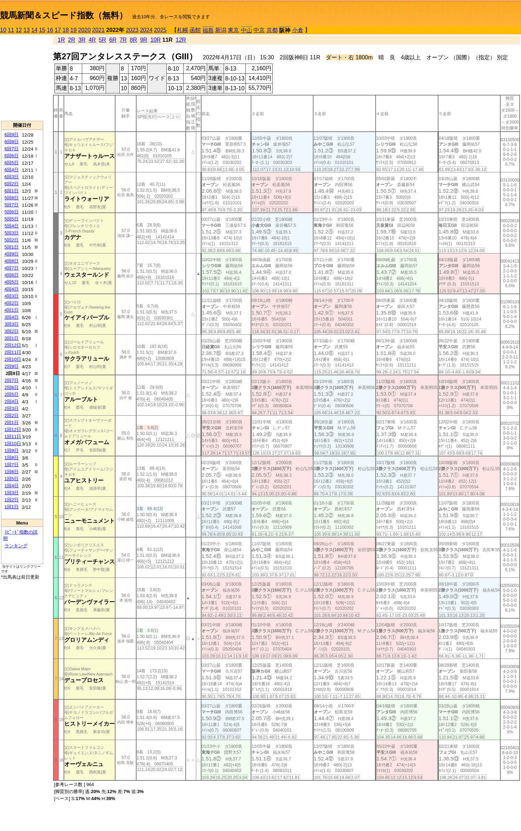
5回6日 (12, 212)
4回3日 (12, 296)
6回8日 (12, 141)
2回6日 (12, 387)
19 (73, 30)
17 (58, 30)
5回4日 (12, 226)
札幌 (182, 30)
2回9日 (12, 366)
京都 (272, 30)
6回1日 (12, 190)
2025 (160, 30)
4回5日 (12, 282)
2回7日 (12, 380)
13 (27, 30)
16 (50, 30)
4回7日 (12, 268)
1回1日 (12, 506)
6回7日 (12, 148)
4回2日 (12, 303)
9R (143, 40)
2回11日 (13, 352)
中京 (259, 30)
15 (42, 30)
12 (19, 30)
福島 (208, 30)
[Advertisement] (22, 77)
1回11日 (13, 436)
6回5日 (12, 162)
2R (71, 40)
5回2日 (12, 240)
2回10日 (13, 359)
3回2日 (12, 331)
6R (112, 40)
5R (102, 40)
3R (81, 40)
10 (3, 30)
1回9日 (12, 450)
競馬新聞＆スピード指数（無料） (63, 15)
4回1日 (12, 310)
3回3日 (12, 324)
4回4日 (12, 289)
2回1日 (12, 422)
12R (181, 40)
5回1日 (12, 247)
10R (155, 40)
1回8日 (12, 457)
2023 (132, 30)
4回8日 (12, 261)
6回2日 (12, 183)
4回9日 (12, 254)
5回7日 (12, 204)
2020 (84, 30)
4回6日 (12, 275)
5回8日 (12, 197)
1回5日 (12, 478)
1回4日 (12, 485)
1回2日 (12, 499)
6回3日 (12, 176)
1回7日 (12, 464)
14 (34, 30)
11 (11, 30)
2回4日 (12, 401)
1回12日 (13, 429)
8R (133, 40)
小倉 (297, 30)
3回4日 (12, 317)
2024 (146, 30)
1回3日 (12, 492)
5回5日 (12, 219)
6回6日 (12, 155)
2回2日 (12, 415)
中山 (246, 30)
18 (65, 30)
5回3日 (12, 233)
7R (122, 40)
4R (91, 40)
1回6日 (12, 471)
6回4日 (12, 169)
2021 (98, 30)
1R (61, 40)
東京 (233, 30)
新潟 (220, 30)
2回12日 (13, 345)
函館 (195, 30)
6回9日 (12, 134)
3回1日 (12, 338)
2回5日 (12, 394)
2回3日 (12, 408)
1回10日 (13, 443)
